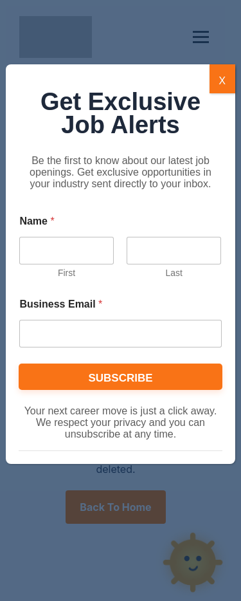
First (66, 273)
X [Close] (222, 80)
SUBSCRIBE (120, 378)
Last (174, 273)
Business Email (60, 304)
